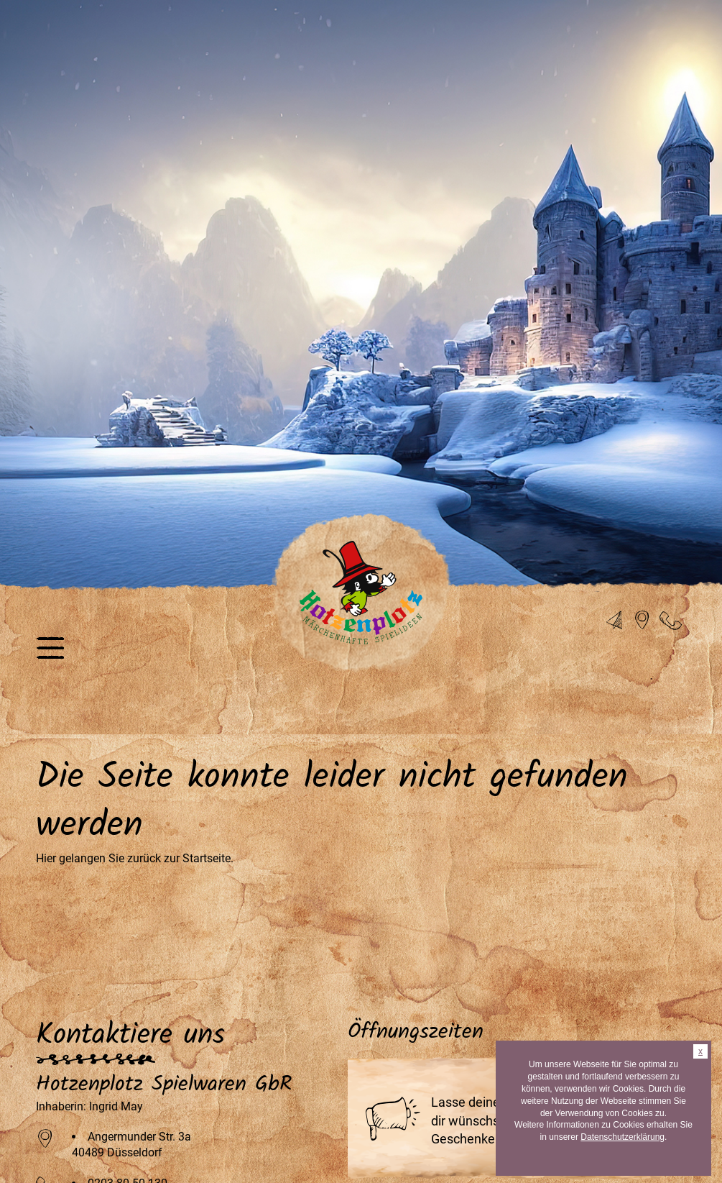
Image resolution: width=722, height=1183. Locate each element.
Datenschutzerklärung (622, 1137)
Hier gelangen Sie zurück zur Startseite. (134, 858)
